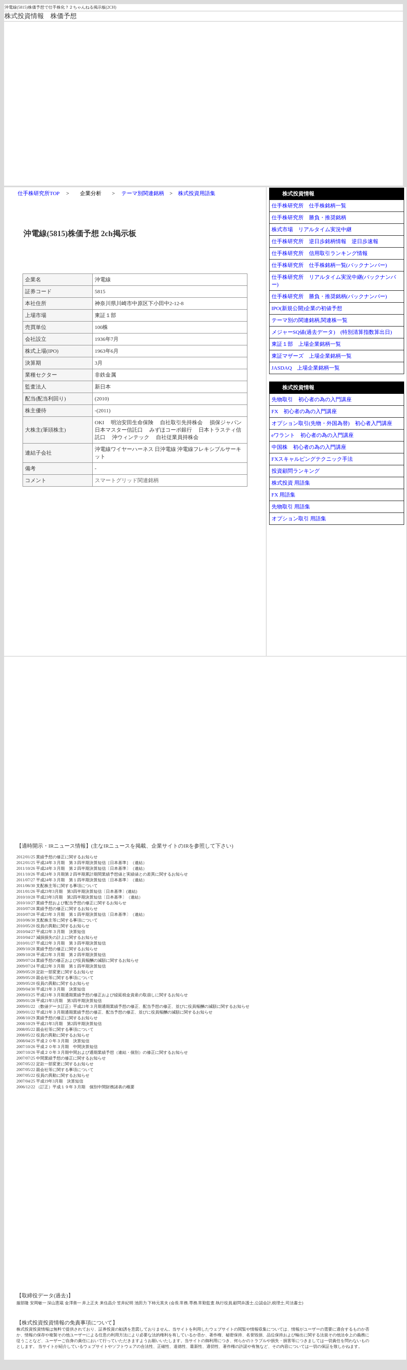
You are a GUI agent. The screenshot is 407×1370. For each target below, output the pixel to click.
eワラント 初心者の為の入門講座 (313, 435)
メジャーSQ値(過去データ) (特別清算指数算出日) (332, 332)
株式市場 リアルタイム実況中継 (312, 229)
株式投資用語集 (196, 193)
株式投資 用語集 (291, 483)
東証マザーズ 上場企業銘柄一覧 (312, 356)
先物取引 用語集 (291, 506)
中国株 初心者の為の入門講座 (309, 447)
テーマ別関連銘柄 (142, 193)
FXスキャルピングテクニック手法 (312, 459)
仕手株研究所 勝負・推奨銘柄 (309, 217)
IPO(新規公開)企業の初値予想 (307, 308)
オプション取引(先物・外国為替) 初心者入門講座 (332, 423)
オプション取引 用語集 (299, 518)
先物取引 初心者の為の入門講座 (312, 399)
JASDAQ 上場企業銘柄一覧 (306, 368)
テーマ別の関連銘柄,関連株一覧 (310, 320)
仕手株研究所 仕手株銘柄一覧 (309, 205)
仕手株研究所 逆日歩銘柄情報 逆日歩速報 (325, 241)
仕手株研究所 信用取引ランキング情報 (320, 253)
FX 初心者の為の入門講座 (304, 411)
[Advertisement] (128, 103)
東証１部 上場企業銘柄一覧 (306, 344)
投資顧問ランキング (296, 471)
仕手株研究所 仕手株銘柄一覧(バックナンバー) (329, 265)
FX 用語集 (284, 495)
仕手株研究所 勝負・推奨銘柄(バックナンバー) (329, 296)
